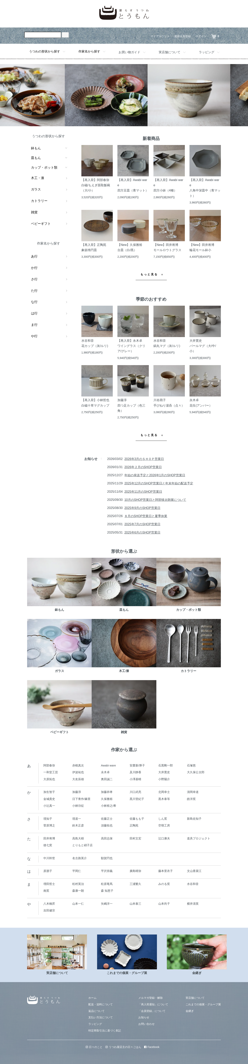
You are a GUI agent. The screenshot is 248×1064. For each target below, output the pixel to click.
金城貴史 (49, 799)
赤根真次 (78, 765)
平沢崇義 (107, 871)
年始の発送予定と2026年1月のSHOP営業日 (154, 475)
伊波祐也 (78, 772)
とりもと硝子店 (82, 845)
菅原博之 (49, 825)
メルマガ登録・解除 (150, 997)
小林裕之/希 (108, 805)
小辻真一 (49, 805)
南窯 (46, 890)
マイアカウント (160, 36)
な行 (34, 302)
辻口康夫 (164, 838)
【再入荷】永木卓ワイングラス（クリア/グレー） (131, 346)
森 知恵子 (107, 890)
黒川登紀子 (137, 799)
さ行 (34, 279)
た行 (34, 291)
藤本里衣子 (165, 871)
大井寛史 (164, 772)
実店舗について (169, 52)
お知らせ (143, 1017)
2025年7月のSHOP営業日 (142, 524)
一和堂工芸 (50, 772)
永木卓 (105, 772)
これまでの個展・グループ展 (203, 1004)
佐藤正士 (107, 818)
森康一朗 (78, 890)
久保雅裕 (107, 799)
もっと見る (149, 274)
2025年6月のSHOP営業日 (142, 532)
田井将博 (49, 838)
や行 (34, 336)
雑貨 (34, 212)
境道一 (76, 818)
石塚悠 (191, 765)
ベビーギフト (41, 224)
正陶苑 (134, 825)
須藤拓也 (107, 825)
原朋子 (47, 871)
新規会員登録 (182, 36)
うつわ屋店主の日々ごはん (123, 1047)
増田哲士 (49, 884)
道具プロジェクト (198, 838)
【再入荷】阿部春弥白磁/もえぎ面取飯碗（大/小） (95, 185)
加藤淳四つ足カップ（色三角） (131, 405)
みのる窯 (164, 884)
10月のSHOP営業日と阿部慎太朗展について (155, 499)
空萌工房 (164, 825)
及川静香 (135, 772)
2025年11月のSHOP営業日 (143, 491)
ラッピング (206, 52)
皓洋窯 (191, 799)
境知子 (47, 818)
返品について (96, 1011)
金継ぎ (190, 1011)
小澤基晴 (135, 779)
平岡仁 (76, 871)
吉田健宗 (49, 910)
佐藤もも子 (137, 818)
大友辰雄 (78, 779)
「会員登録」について (151, 1011)
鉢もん (36, 148)
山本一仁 (78, 903)
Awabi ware (108, 765)
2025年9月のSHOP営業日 (142, 508)
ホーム (92, 997)
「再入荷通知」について (153, 1004)
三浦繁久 (135, 884)
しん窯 (162, 818)
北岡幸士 (164, 792)
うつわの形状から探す (44, 51)
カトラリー (39, 201)
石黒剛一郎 (165, 765)
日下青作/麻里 (81, 799)
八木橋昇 (49, 903)
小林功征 (78, 805)
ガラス (36, 189)
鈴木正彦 (78, 825)
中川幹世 (49, 858)
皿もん (36, 158)
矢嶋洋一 (107, 903)
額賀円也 (107, 858)
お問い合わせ (146, 1023)
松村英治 (78, 884)
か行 (34, 268)
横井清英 (193, 903)
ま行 (34, 325)
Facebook (151, 1047)
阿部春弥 (49, 765)
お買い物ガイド (129, 52)
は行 (34, 313)
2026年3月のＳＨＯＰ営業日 (144, 459)
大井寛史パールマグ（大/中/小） (202, 346)
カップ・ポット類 (44, 167)
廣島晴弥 (135, 871)
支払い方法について (100, 1017)
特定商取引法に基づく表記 (104, 1030)
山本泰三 (135, 903)
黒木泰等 (164, 799)
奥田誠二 (107, 779)
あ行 (34, 256)
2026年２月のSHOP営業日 (143, 467)
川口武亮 (135, 792)
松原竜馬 (107, 884)
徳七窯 (47, 845)
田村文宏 (135, 838)
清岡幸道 (193, 792)
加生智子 (49, 792)
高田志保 (107, 838)
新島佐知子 (194, 818)
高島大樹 (78, 838)
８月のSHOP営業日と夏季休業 (145, 516)
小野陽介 (164, 779)
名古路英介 (79, 858)
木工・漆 (37, 178)
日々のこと (94, 1047)
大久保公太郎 (195, 772)
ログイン (200, 36)
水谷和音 (193, 884)
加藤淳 (76, 792)
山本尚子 (164, 903)
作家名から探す (89, 51)
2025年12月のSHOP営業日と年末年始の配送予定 (158, 483)
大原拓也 (49, 779)
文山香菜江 (194, 871)
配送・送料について (100, 1004)
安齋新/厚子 (137, 765)
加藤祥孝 (107, 792)
